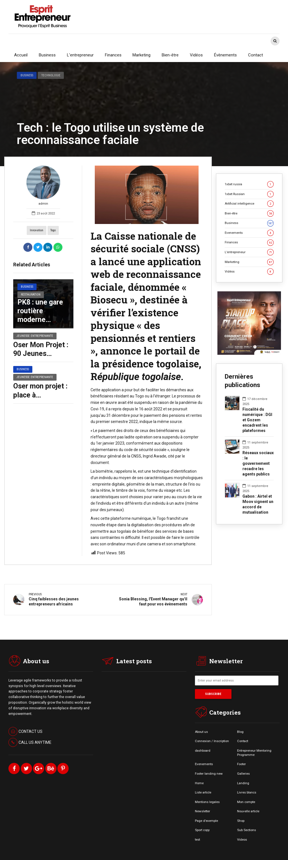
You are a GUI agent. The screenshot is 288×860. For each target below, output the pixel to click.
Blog (240, 731)
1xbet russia (249, 184)
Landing (243, 783)
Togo (53, 230)
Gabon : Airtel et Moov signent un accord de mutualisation (257, 504)
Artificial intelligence (249, 204)
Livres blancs (246, 792)
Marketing (141, 55)
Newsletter (202, 811)
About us (201, 731)
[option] (147, 195)
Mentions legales (207, 802)
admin (43, 185)
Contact (255, 55)
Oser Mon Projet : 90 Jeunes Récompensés (40, 354)
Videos (242, 839)
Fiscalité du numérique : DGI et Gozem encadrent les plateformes (257, 420)
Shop (240, 821)
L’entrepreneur (80, 55)
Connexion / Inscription (212, 741)
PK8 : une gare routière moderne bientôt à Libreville (40, 320)
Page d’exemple (206, 821)
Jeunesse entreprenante (35, 336)
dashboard (202, 750)
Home (199, 783)
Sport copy (202, 830)
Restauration (30, 294)
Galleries (243, 774)
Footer (241, 764)
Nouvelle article (248, 811)
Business (47, 55)
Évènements (225, 55)
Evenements (249, 233)
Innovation (36, 230)
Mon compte (246, 802)
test (197, 839)
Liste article (203, 792)
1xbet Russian (249, 194)
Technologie (50, 75)
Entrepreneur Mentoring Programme (254, 753)
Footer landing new (209, 774)
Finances (113, 55)
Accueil (21, 55)
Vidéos (196, 55)
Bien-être (170, 55)
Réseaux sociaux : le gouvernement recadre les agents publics (258, 463)
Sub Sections (246, 830)
